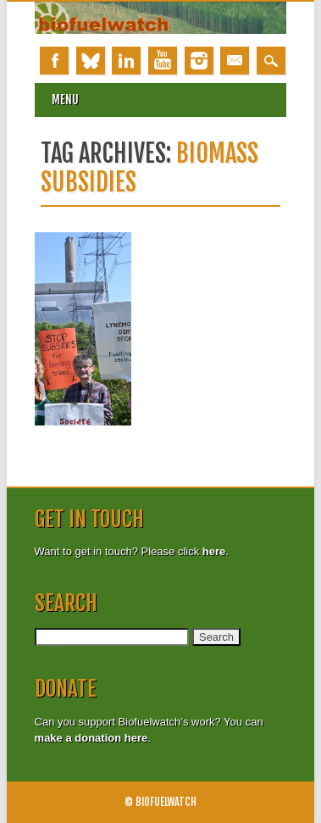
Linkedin (126, 61)
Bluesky (90, 61)
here (213, 551)
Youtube (162, 61)
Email (234, 61)
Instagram (199, 61)
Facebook (54, 61)
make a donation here (91, 737)
